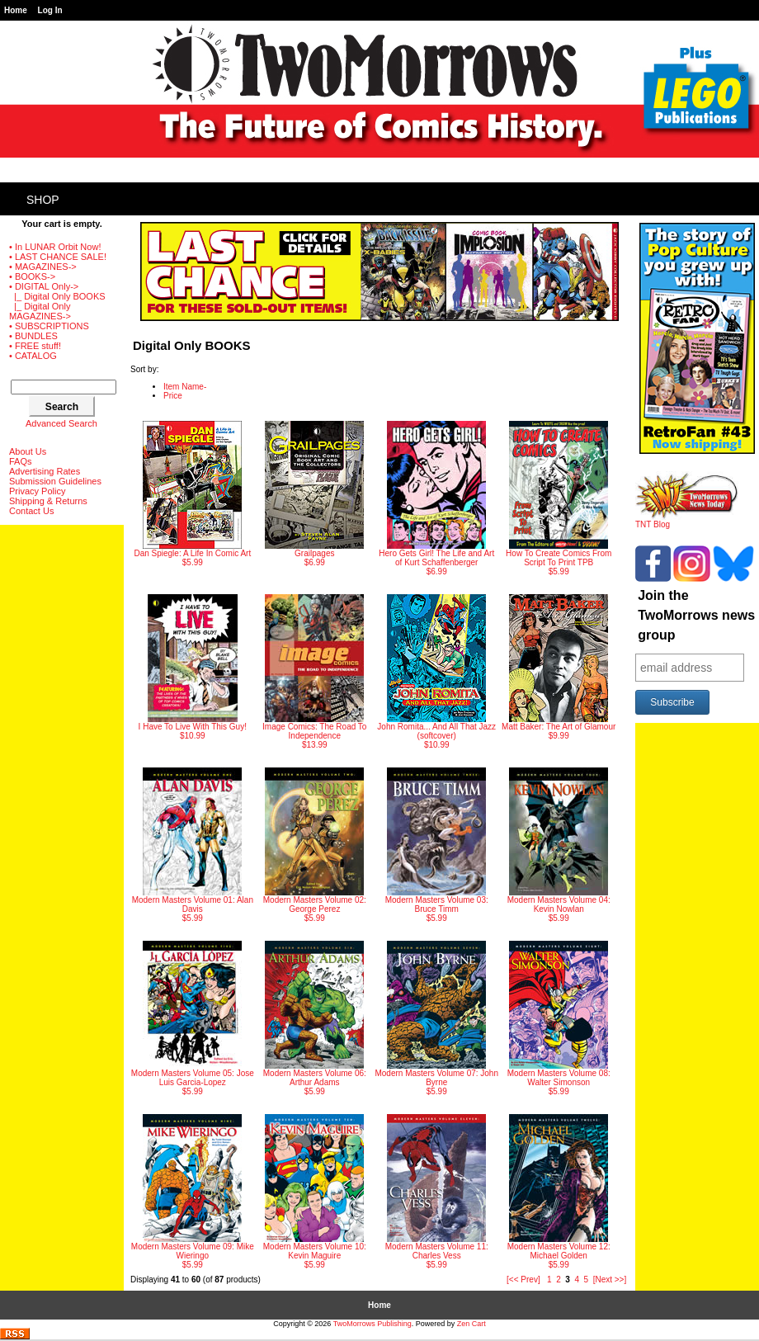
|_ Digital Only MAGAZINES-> (40, 311)
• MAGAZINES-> (43, 267)
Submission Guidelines (55, 481)
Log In (50, 10)
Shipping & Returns (48, 501)
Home (15, 10)
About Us (27, 451)
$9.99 (558, 667)
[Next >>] (610, 1279)
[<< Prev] (523, 1279)
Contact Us (31, 511)
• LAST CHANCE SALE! (57, 257)
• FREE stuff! (35, 346)
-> (43, 286)
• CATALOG (33, 356)
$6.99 (314, 494)
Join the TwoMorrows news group (696, 615)
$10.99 (193, 667)
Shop (42, 199)
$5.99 (192, 494)
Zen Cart (471, 1324)
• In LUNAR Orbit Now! (55, 247)
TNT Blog (686, 520)
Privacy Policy (37, 491)
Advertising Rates (44, 471)
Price (172, 395)
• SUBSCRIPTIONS (49, 326)
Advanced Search (61, 423)
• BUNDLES (33, 336)
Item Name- (184, 386)
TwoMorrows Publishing (372, 1324)
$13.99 (314, 671)
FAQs (20, 461)
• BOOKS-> (32, 276)
